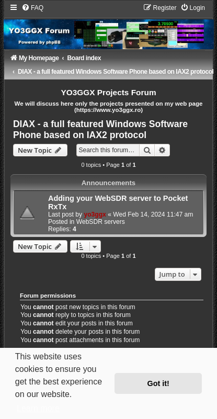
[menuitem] (32, 8)
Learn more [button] (38, 408)
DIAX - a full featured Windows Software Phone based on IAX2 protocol (100, 129)
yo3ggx (95, 214)
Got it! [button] (158, 383)
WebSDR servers (100, 221)
